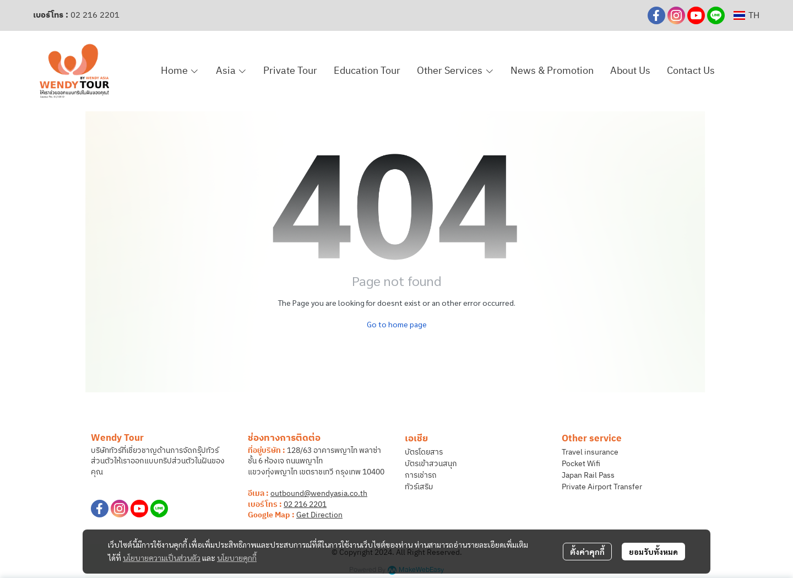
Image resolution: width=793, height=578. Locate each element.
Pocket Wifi (581, 463)
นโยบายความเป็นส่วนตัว (161, 558)
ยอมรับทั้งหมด (653, 552)
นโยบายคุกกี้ (237, 558)
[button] (746, 15)
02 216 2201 (95, 15)
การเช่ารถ (421, 475)
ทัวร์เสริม (419, 486)
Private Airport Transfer (602, 486)
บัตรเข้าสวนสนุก (431, 463)
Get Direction (319, 515)
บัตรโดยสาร (424, 452)
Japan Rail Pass (588, 475)
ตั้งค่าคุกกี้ (587, 552)
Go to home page (397, 324)
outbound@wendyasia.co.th (318, 493)
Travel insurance (590, 452)
